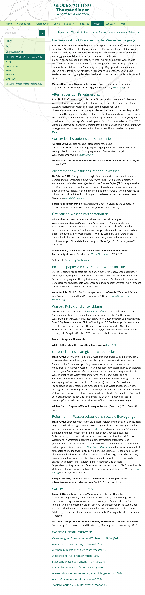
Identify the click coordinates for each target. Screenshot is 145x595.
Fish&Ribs (84, 23)
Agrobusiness (24, 23)
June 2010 (111, 345)
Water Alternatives (100, 254)
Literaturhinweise (15, 51)
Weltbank (111, 23)
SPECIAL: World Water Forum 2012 (24, 57)
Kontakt (111, 32)
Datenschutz (135, 32)
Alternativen (42, 23)
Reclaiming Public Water (77, 260)
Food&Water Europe (74, 198)
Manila (98, 429)
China (57, 23)
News (9, 40)
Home (9, 23)
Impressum (122, 32)
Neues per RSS (66, 32)
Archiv (124, 23)
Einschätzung (85, 154)
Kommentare (12, 66)
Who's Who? (11, 78)
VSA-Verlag (118, 87)
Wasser (98, 23)
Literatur (10, 74)
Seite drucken (83, 32)
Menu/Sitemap (100, 32)
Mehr (55, 132)
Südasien (69, 23)
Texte (9, 46)
